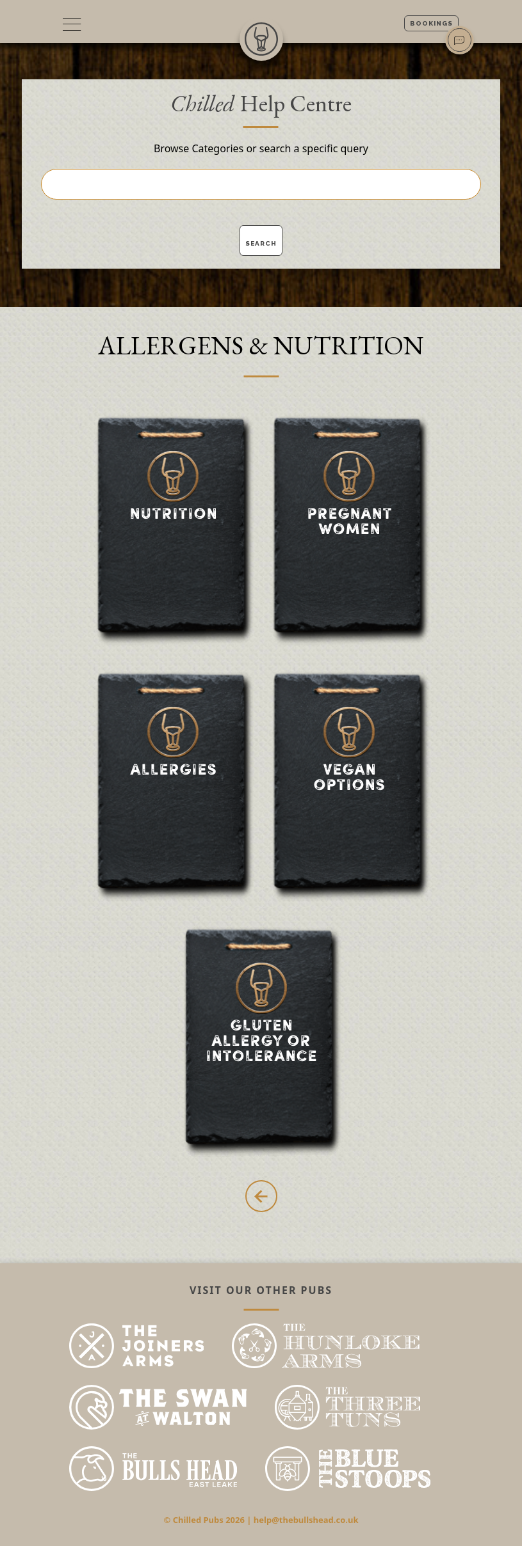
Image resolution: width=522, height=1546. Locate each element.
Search (261, 243)
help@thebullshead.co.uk (306, 1520)
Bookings (431, 23)
